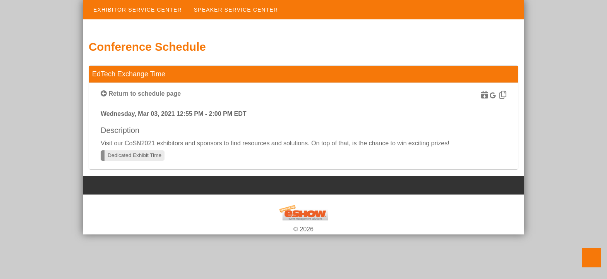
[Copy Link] (501, 95)
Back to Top (591, 257)
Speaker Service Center (236, 10)
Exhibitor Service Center (137, 10)
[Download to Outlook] (483, 95)
